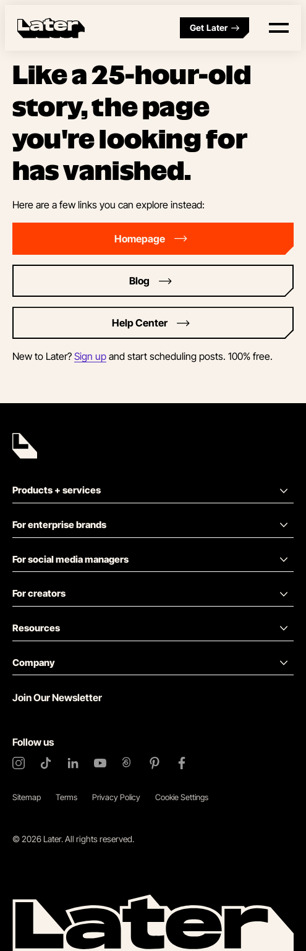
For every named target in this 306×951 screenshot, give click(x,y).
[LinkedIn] (73, 763)
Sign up (90, 356)
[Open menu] (279, 28)
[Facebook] (182, 763)
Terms (66, 797)
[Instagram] (18, 763)
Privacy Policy (116, 797)
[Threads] (127, 763)
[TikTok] (46, 763)
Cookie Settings (181, 797)
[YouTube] (100, 763)
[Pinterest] (154, 763)
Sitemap (26, 797)
